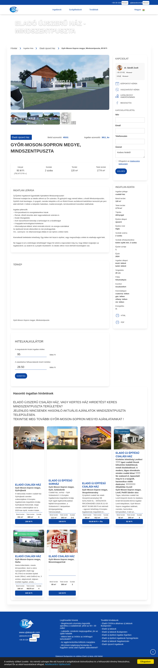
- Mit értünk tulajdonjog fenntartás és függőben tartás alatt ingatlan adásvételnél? (79, 646)
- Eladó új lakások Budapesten (114, 632)
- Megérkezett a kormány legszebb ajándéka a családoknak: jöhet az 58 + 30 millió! (78, 625)
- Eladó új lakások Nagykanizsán (115, 641)
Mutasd (124, 3)
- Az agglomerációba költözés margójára (77, 642)
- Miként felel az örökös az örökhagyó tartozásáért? (76, 637)
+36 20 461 (121, 72)
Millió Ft (53, 355)
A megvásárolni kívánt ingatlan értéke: (30, 349)
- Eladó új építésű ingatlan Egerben (116, 635)
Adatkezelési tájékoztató (57, 664)
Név (117, 115)
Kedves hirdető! (130, 154)
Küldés (121, 171)
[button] (57, 9)
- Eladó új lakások (108, 629)
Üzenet (118, 147)
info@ (119, 76)
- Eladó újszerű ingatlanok (112, 644)
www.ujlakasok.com (29, 632)
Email (118, 125)
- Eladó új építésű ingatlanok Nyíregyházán (119, 638)
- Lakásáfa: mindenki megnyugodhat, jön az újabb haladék (79, 632)
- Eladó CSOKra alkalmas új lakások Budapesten (117, 624)
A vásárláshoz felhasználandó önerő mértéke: (33, 362)
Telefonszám (121, 136)
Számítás (21, 376)
